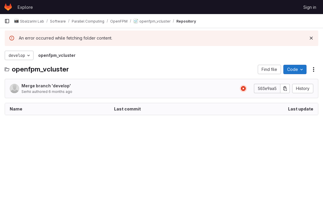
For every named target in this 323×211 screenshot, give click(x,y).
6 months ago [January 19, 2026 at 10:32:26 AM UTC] (60, 91)
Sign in (309, 7)
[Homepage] (8, 7)
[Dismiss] (311, 38)
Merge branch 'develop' (46, 85)
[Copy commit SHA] (285, 88)
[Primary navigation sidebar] (7, 21)
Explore (25, 7)
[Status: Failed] (243, 88)
